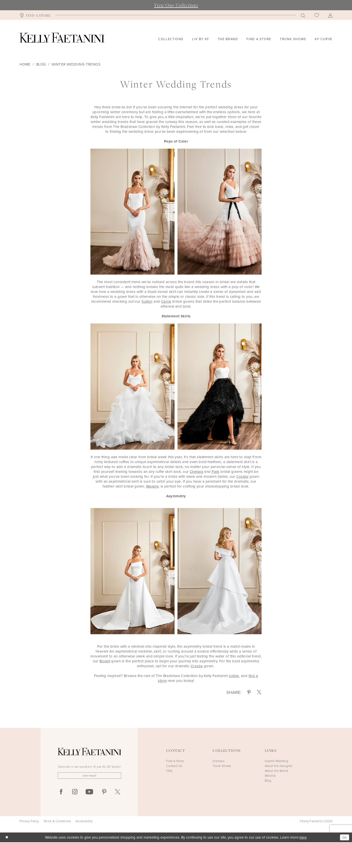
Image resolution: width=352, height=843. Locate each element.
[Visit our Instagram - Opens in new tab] (75, 792)
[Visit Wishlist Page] (317, 15)
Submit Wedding (276, 761)
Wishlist (270, 775)
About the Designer (279, 766)
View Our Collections (176, 5)
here (303, 838)
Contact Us (174, 766)
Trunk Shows (222, 766)
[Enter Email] (89, 775)
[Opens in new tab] (104, 661)
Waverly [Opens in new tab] (152, 486)
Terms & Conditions (57, 822)
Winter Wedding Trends (76, 64)
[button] (330, 15)
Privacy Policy (29, 822)
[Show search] (303, 15)
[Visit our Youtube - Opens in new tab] (89, 792)
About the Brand (276, 770)
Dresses (218, 761)
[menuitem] (35, 15)
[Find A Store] (35, 15)
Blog (41, 64)
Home (25, 64)
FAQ (169, 770)
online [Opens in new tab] (234, 675)
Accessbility (84, 822)
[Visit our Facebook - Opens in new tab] (61, 792)
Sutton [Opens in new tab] (147, 301)
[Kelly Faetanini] (62, 38)
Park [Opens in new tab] (216, 471)
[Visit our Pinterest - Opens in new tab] (104, 792)
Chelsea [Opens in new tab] (196, 471)
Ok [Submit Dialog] (344, 838)
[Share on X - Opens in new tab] (259, 692)
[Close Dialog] (7, 838)
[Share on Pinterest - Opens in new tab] (249, 692)
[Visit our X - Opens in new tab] (118, 792)
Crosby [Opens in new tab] (242, 476)
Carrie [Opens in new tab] (166, 301)
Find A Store (175, 761)
